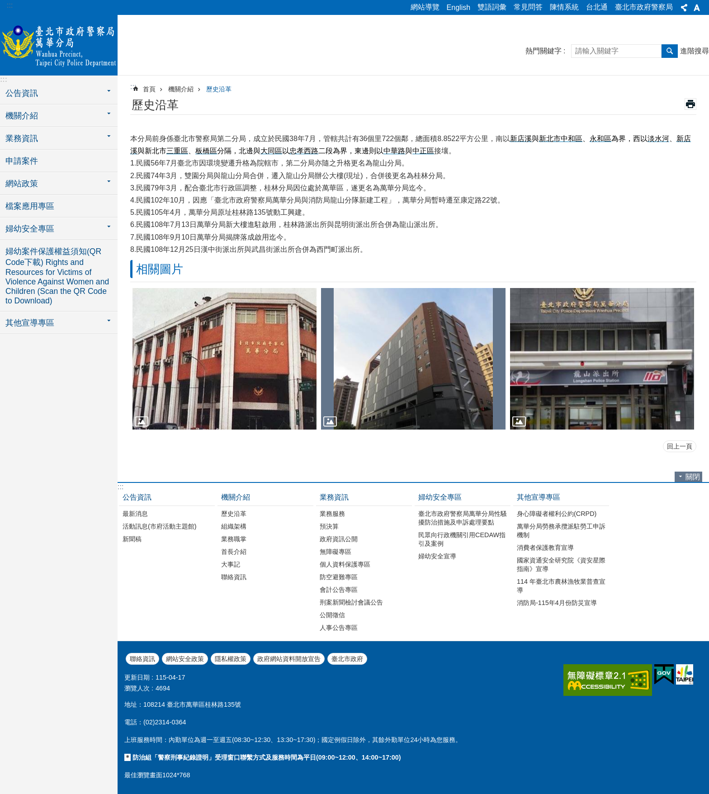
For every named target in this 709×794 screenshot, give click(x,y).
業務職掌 (233, 539)
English (458, 7)
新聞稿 (132, 539)
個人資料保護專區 (345, 564)
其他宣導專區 (538, 497)
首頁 (149, 89)
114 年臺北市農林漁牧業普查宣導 (561, 586)
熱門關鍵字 (543, 51)
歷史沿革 (219, 89)
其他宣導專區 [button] (29, 322)
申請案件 (21, 160)
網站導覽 (425, 7)
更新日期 (137, 677)
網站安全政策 (185, 658)
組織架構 (233, 526)
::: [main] (133, 86)
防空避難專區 (339, 577)
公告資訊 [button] (21, 93)
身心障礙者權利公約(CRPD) (556, 513)
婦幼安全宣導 (437, 556)
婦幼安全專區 (440, 497)
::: (10, 5)
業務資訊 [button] (21, 138)
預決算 (329, 526)
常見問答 (528, 7)
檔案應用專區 (29, 206)
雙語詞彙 (491, 7)
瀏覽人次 (137, 688)
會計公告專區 (339, 589)
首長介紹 (233, 551)
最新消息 (135, 513)
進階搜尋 (694, 51)
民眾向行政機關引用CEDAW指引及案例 (462, 539)
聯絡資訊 (233, 577)
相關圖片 (159, 269)
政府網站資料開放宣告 (289, 658)
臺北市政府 (347, 658)
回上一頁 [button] (679, 446)
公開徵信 (332, 615)
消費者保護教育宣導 (545, 547)
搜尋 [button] (670, 51)
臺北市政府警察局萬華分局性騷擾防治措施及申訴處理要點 (462, 518)
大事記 (230, 564)
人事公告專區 (339, 627)
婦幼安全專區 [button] (29, 228)
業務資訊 (334, 497)
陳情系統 (564, 7)
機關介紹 (181, 89)
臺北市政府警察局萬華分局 (59, 44)
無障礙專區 (335, 551)
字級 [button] (696, 7)
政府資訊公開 (339, 539)
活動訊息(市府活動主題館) (160, 526)
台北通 (597, 7)
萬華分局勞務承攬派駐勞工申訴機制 (561, 531)
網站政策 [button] (21, 183)
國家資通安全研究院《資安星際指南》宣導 (561, 564)
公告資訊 (137, 497)
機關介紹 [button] (21, 115)
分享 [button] (684, 7)
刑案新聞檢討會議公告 (351, 602)
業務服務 (332, 513)
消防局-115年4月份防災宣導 (557, 602)
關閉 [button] (692, 477)
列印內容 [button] (690, 104)
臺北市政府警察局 (644, 7)
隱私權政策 (230, 658)
